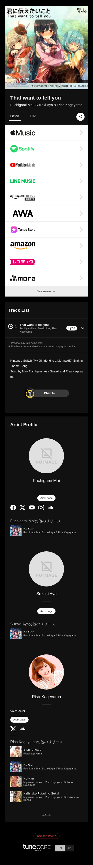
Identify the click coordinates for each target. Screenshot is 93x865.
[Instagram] (41, 509)
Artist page (46, 498)
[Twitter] (22, 509)
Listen (14, 116)
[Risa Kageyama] (46, 672)
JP (69, 848)
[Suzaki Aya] (46, 569)
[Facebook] (13, 509)
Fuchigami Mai (46, 480)
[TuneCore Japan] (37, 850)
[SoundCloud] (50, 507)
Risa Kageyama (46, 696)
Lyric (71, 328)
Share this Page (47, 836)
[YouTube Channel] (32, 508)
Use (33, 116)
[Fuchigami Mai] (46, 455)
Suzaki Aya (46, 593)
